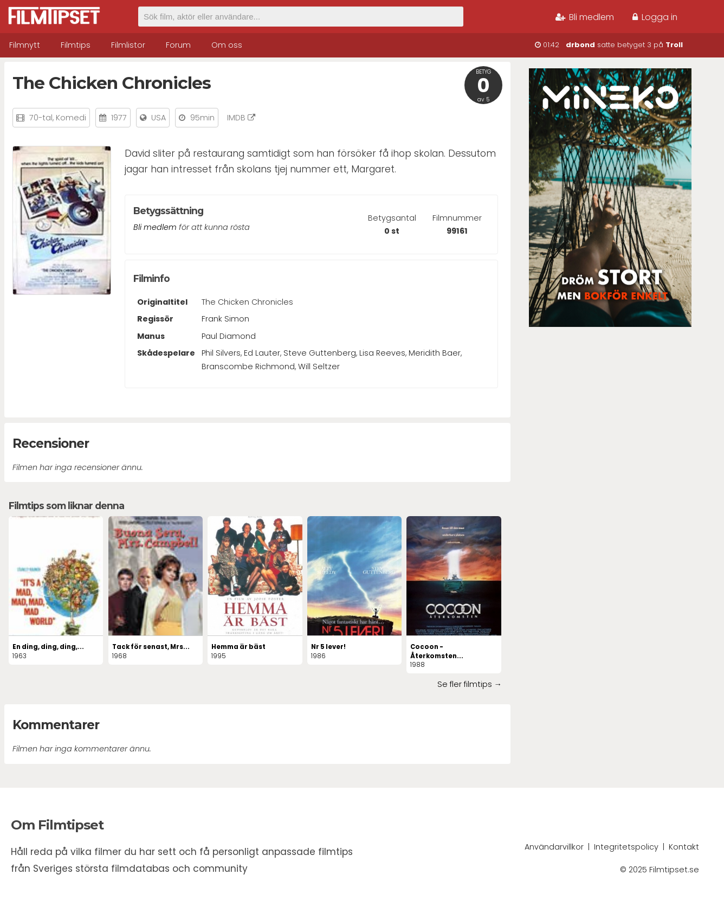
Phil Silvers (221, 353)
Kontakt (684, 846)
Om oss (226, 45)
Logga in (654, 17)
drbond (580, 45)
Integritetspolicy (626, 846)
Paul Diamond (229, 336)
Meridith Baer (435, 353)
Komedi (71, 117)
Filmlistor (128, 45)
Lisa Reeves (382, 353)
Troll (674, 45)
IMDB (241, 117)
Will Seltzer (319, 366)
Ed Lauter (262, 353)
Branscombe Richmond (248, 366)
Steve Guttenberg (319, 353)
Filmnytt (24, 45)
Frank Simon (225, 318)
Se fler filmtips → (469, 684)
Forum (178, 45)
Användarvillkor (554, 846)
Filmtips (75, 45)
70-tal (41, 117)
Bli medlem (584, 17)
